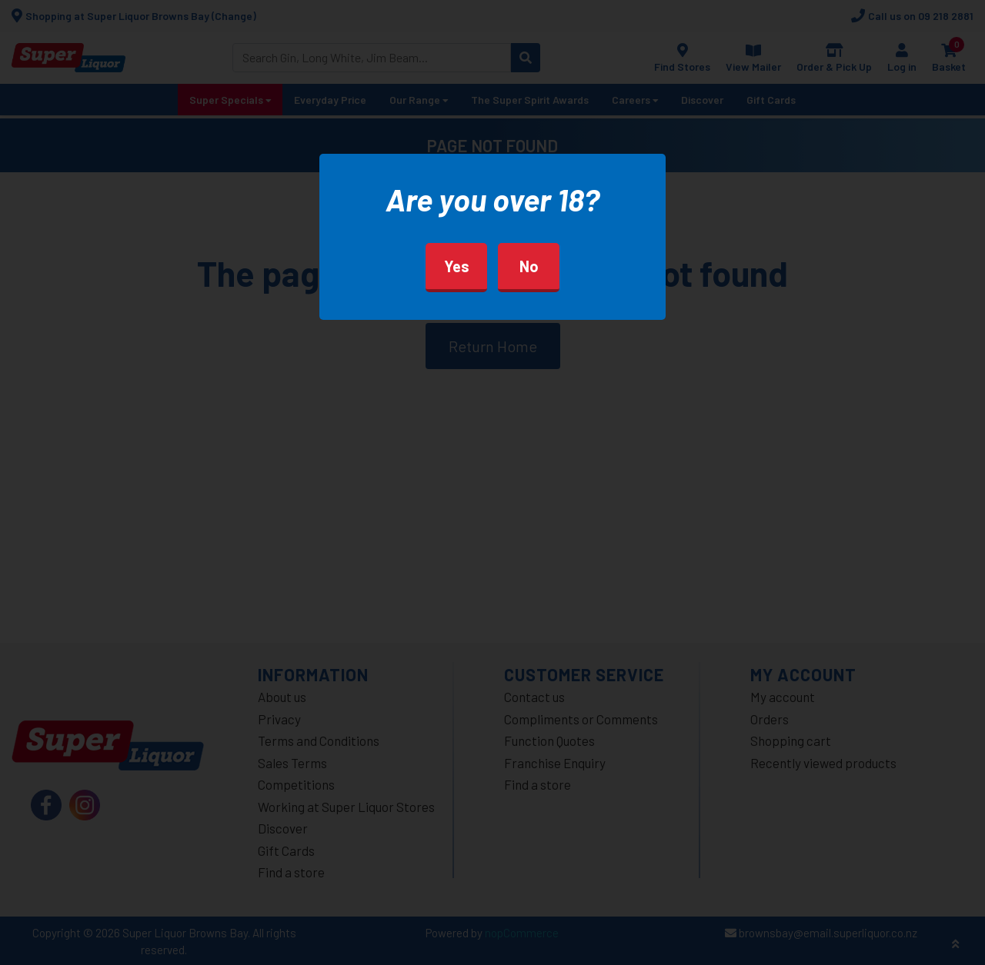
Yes (456, 266)
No (529, 266)
